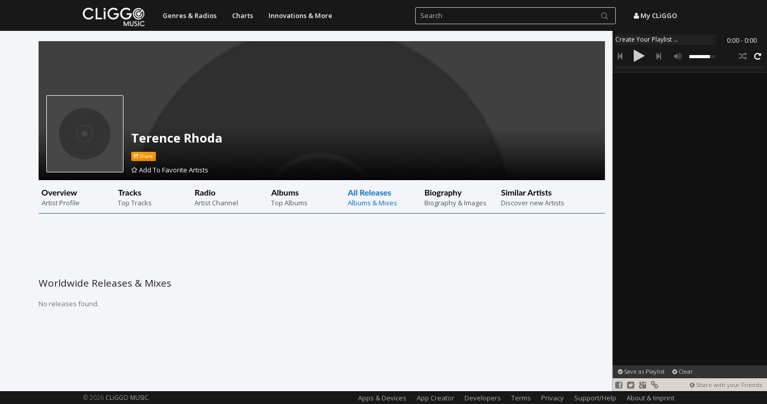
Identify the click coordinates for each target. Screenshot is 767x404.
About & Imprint (650, 397)
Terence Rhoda (176, 137)
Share (143, 156)
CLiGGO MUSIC (127, 397)
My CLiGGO (655, 15)
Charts (242, 15)
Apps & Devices (382, 397)
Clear (682, 371)
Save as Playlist (641, 371)
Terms (521, 397)
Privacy (552, 397)
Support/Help (595, 397)
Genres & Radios (190, 15)
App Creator (435, 397)
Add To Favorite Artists (169, 169)
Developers (483, 397)
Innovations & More (300, 15)
